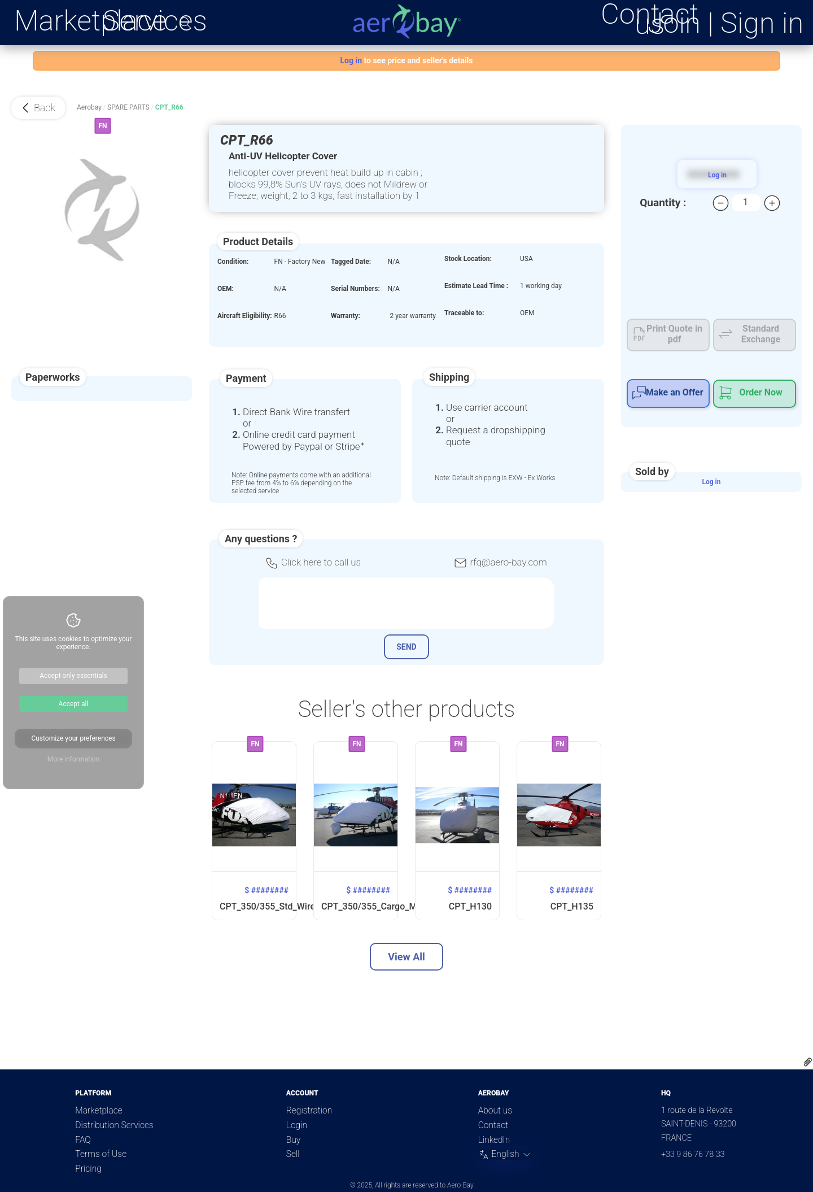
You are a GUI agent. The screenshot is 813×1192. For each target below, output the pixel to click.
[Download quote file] (808, 1064)
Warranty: (345, 316)
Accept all (74, 704)
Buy (293, 1140)
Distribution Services (114, 1125)
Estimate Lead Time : (476, 286)
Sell (293, 1154)
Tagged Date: (351, 262)
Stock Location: (468, 259)
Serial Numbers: (355, 289)
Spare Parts (128, 107)
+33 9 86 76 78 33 (693, 1154)
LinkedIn (494, 1140)
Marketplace (90, 21)
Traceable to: (464, 313)
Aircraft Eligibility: (244, 316)
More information (73, 759)
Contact (493, 1125)
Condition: (232, 262)
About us (495, 1111)
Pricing (88, 1169)
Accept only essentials (73, 676)
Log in (711, 482)
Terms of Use (100, 1154)
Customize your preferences (73, 738)
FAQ (82, 1140)
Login (296, 1125)
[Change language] (505, 1154)
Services (155, 21)
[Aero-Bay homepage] (406, 21)
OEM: (225, 289)
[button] (38, 108)
